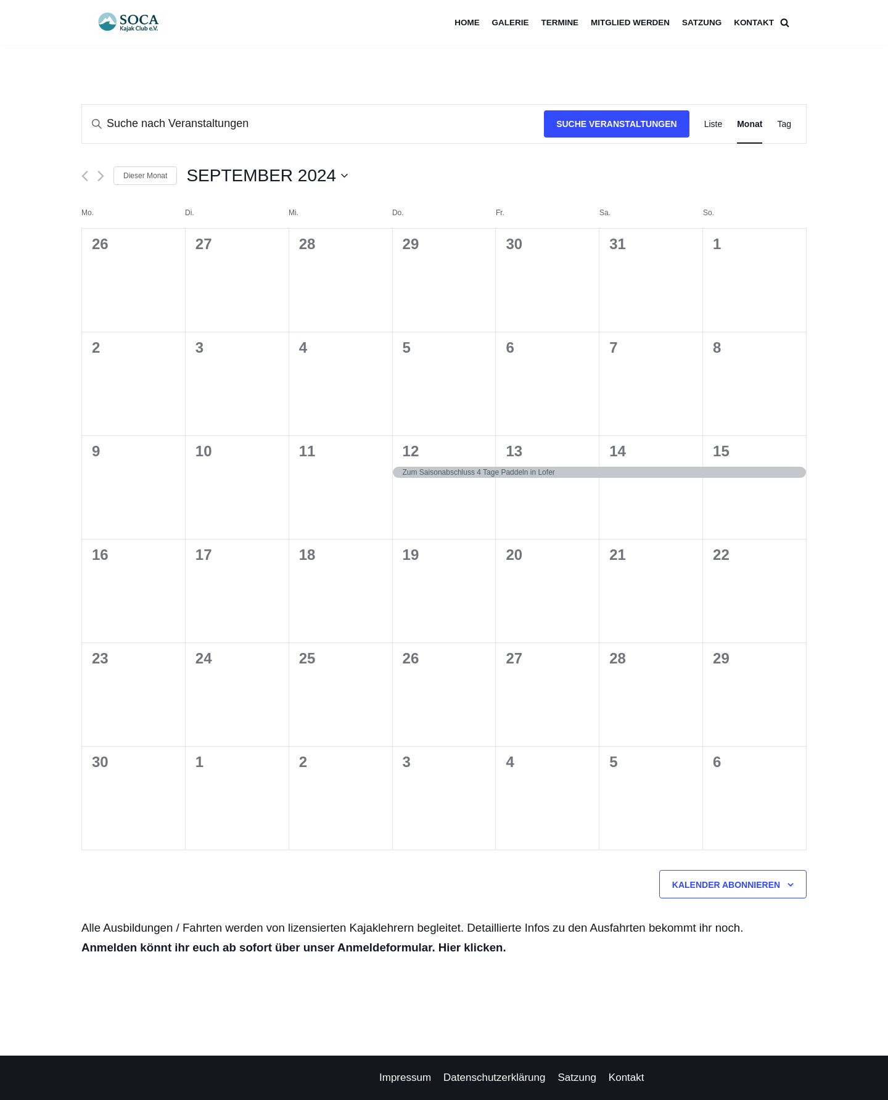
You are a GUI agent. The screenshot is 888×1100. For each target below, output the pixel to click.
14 (617, 451)
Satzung (701, 22)
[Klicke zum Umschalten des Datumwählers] (267, 175)
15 (721, 451)
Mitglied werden (629, 22)
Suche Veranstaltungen (616, 124)
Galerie (508, 22)
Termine (558, 22)
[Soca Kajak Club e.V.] (132, 22)
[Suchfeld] (784, 22)
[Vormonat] (84, 176)
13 (514, 451)
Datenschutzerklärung (494, 1078)
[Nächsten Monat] (100, 176)
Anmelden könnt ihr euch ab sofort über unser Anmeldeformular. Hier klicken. (293, 947)
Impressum (405, 1078)
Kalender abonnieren (726, 885)
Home (464, 22)
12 (411, 451)
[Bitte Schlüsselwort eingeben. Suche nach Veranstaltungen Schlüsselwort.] (313, 124)
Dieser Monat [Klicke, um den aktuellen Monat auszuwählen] (145, 175)
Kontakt (754, 22)
